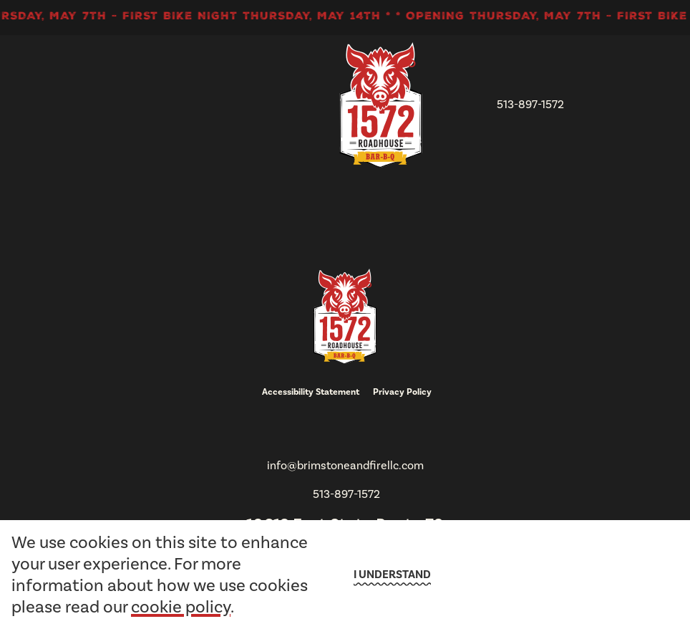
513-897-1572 (530, 104)
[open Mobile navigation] (602, 105)
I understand (392, 574)
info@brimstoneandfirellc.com (345, 465)
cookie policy (180, 607)
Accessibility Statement (310, 392)
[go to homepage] (380, 105)
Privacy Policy (402, 392)
